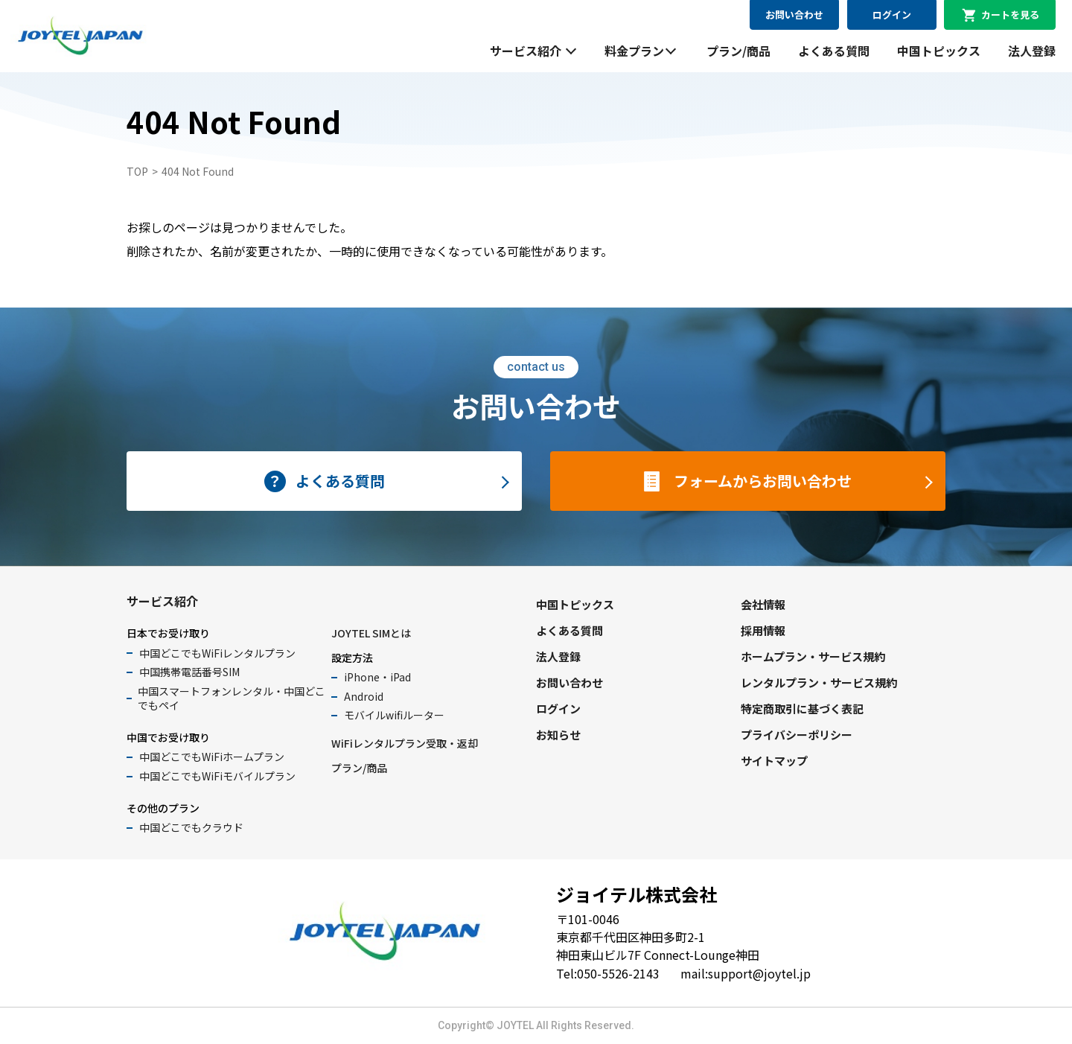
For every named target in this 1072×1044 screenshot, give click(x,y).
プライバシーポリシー (796, 734)
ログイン (891, 14)
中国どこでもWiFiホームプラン (211, 756)
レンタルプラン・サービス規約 (819, 682)
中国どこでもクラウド (191, 827)
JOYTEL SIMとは (371, 633)
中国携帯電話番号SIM (189, 671)
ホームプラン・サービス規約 (813, 656)
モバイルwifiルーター (394, 714)
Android (363, 696)
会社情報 (763, 604)
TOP (137, 171)
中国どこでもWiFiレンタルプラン (217, 653)
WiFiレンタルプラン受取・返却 (404, 743)
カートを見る (1010, 14)
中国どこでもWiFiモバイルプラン (217, 775)
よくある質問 (834, 51)
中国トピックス (938, 51)
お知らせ (558, 734)
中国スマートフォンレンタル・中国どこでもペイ (231, 698)
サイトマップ (774, 760)
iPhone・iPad (377, 676)
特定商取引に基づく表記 (802, 708)
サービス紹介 (525, 51)
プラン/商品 (738, 51)
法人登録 (1032, 51)
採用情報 (763, 630)
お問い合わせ (794, 14)
